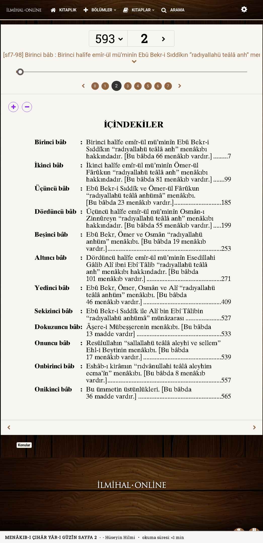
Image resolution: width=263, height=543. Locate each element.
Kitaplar (139, 10)
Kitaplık (64, 10)
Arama (172, 10)
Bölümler (100, 10)
